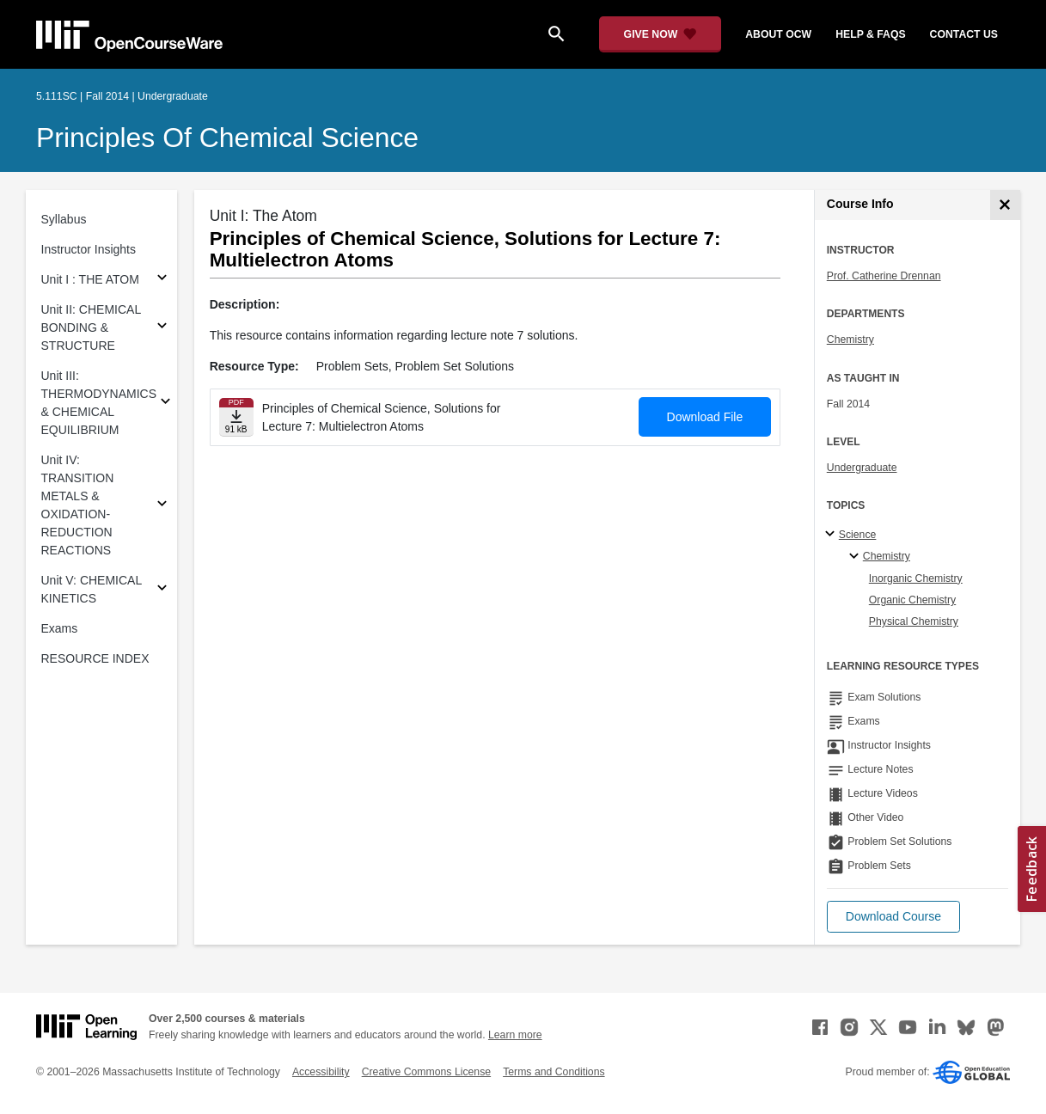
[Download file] (236, 417)
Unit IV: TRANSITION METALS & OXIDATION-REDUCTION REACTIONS (77, 505)
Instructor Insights (89, 249)
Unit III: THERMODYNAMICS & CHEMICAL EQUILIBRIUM (99, 403)
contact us (964, 34)
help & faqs (870, 34)
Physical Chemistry (913, 621)
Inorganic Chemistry (916, 578)
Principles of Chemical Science (227, 137)
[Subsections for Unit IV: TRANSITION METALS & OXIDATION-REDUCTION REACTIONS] (162, 505)
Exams (59, 628)
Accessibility (321, 1072)
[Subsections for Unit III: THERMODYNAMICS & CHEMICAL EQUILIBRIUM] (165, 403)
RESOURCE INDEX (95, 658)
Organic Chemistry (912, 600)
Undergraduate (862, 468)
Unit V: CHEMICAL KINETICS (91, 589)
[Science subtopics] (832, 534)
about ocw (778, 34)
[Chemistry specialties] (856, 557)
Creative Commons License (426, 1072)
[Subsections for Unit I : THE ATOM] (162, 279)
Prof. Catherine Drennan (884, 276)
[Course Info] (1005, 205)
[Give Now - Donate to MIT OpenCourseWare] (660, 34)
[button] (893, 917)
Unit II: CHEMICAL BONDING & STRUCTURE (91, 327)
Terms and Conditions (553, 1072)
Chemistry (850, 340)
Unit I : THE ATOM (90, 279)
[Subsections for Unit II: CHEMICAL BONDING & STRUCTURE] (162, 328)
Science (858, 535)
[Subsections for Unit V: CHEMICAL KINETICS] (162, 590)
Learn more (515, 1035)
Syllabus (64, 219)
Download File (705, 417)
